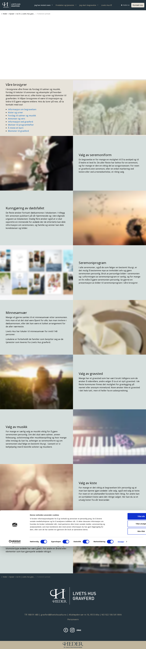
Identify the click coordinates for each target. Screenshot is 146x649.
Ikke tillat (127, 634)
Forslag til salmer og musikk (22, 115)
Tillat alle (127, 619)
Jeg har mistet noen (42, 5)
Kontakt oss (137, 5)
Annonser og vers (16, 118)
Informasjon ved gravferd (20, 121)
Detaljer (121, 644)
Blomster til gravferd (18, 131)
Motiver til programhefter (21, 124)
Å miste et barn (15, 127)
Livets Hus (106, 5)
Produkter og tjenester (65, 5)
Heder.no (125, 5)
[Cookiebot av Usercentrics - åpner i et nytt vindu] (15, 644)
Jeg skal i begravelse (87, 5)
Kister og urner (15, 112)
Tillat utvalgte (126, 627)
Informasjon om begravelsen (22, 109)
